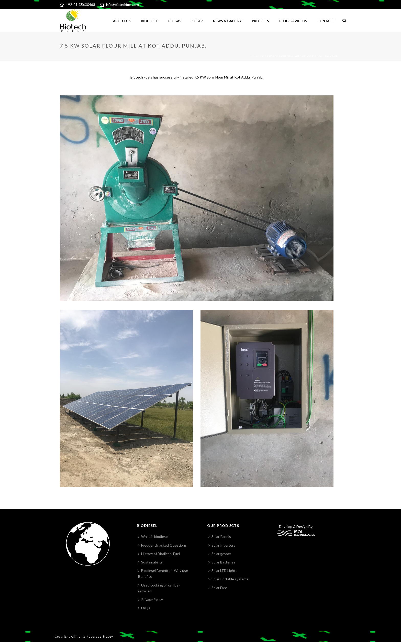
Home (254, 56)
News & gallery (227, 21)
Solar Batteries (221, 562)
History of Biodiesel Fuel (159, 553)
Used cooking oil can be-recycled (159, 588)
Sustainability (150, 562)
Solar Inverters (221, 545)
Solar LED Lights (222, 570)
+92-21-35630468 (80, 5)
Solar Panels (219, 536)
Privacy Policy (150, 599)
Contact (325, 21)
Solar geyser (219, 553)
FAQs (144, 608)
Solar (197, 21)
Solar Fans (218, 587)
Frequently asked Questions (162, 545)
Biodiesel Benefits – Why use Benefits (163, 573)
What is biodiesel (153, 536)
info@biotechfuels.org (122, 5)
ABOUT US (122, 21)
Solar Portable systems (228, 579)
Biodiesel (149, 21)
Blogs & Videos (293, 21)
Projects (260, 21)
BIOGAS (174, 21)
